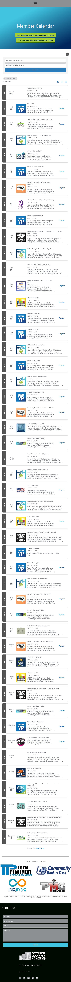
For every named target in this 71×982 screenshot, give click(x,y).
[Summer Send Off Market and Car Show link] (21, 269)
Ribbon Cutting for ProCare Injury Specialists (40, 501)
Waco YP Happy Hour (33, 360)
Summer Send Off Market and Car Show (39, 264)
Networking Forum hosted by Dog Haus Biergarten (38, 183)
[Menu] (35, 3)
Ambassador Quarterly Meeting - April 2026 (39, 119)
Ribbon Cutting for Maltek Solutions (37, 469)
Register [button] (62, 108)
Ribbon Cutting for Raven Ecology (37, 376)
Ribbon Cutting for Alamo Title (36, 345)
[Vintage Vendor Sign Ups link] (21, 92)
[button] (67, 54)
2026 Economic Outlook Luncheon (37, 833)
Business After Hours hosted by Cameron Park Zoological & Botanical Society (44, 232)
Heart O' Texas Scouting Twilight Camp (38, 454)
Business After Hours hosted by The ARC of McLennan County (43, 689)
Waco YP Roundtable (33, 104)
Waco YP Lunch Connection (35, 167)
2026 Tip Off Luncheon (34, 768)
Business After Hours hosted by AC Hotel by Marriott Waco (44, 817)
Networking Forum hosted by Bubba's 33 (39, 594)
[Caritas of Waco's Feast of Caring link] (21, 756)
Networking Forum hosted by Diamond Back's (40, 408)
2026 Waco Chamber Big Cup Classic (38, 737)
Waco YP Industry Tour (34, 313)
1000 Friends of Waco (33, 298)
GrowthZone (40, 848)
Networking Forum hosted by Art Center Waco (40, 641)
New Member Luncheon (34, 151)
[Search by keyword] (35, 61)
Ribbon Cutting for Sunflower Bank (37, 578)
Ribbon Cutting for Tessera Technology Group (40, 249)
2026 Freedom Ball (32, 485)
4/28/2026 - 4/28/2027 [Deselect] (10, 78)
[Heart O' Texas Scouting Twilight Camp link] (21, 458)
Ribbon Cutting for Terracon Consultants (39, 135)
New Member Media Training (35, 438)
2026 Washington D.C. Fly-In (35, 423)
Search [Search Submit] (35, 70)
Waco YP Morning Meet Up (35, 215)
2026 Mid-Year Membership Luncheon (38, 626)
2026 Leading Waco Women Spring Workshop (40, 200)
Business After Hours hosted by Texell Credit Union (42, 532)
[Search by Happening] (35, 65)
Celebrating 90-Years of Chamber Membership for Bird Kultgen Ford (43, 784)
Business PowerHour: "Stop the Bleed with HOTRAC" (39, 281)
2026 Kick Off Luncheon (34, 657)
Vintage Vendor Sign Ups (34, 88)
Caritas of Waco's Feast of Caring (37, 752)
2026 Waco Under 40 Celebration (37, 801)
